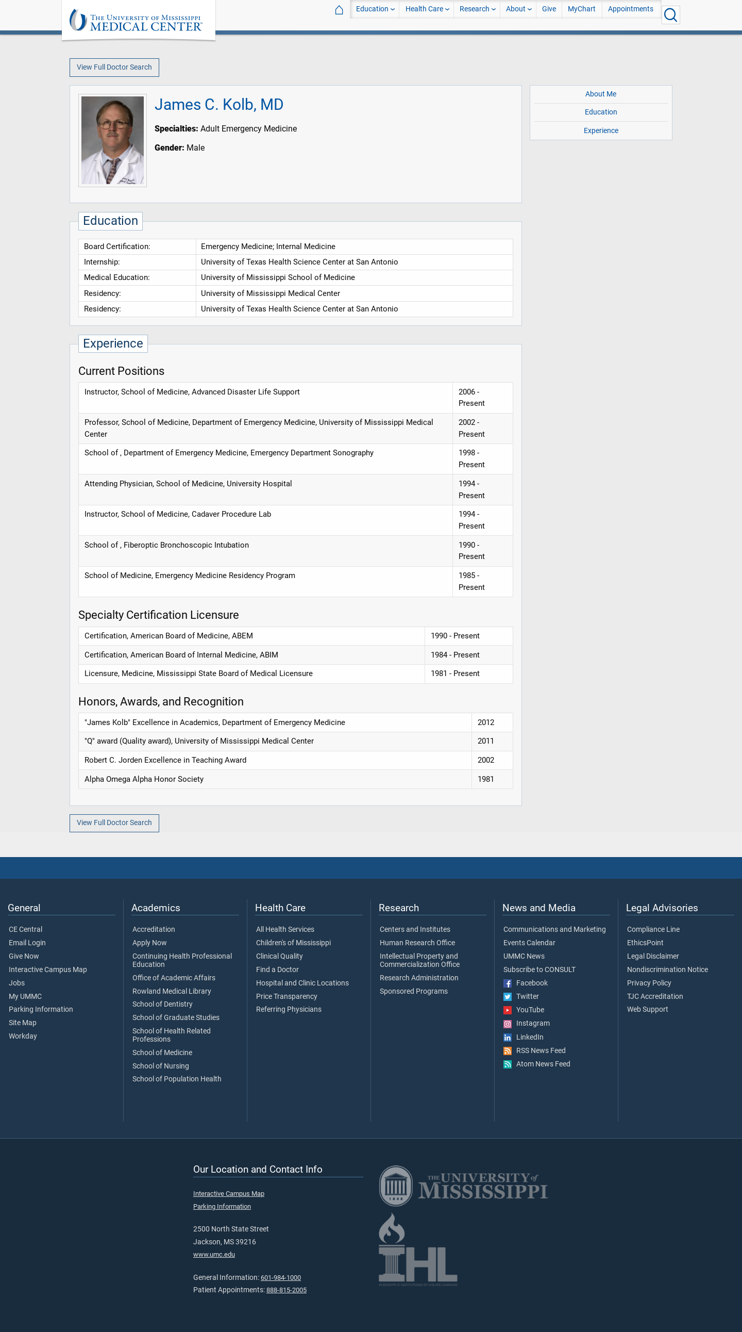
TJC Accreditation (655, 997)
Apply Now (149, 943)
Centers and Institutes (415, 930)
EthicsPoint (645, 943)
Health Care (424, 14)
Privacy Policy (649, 983)
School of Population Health (177, 1079)
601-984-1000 (281, 1277)
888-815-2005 (286, 1290)
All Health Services (285, 930)
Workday (23, 1036)
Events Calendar (529, 943)
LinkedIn (523, 1037)
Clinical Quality (279, 956)
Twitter (521, 997)
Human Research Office (417, 943)
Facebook (525, 983)
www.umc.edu (214, 1254)
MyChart (582, 14)
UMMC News (524, 956)
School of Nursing (160, 1066)
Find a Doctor (277, 970)
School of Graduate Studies (176, 1018)
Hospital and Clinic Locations (302, 983)
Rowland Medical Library (171, 992)
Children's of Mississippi (293, 943)
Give (549, 14)
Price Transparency (286, 997)
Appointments (630, 14)
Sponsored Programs (414, 992)
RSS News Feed (534, 1051)
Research (475, 14)
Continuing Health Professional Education (182, 960)
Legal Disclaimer (653, 956)
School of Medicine (162, 1053)
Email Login (27, 943)
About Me (600, 94)
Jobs (17, 983)
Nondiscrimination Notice (667, 970)
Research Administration (419, 978)
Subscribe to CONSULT (539, 970)
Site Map (23, 1023)
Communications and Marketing (554, 930)
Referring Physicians (289, 1010)
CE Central (25, 930)
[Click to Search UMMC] (671, 15)
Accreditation (153, 930)
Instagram (526, 1023)
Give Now (24, 956)
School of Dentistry (162, 1004)
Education (372, 14)
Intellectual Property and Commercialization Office (420, 960)
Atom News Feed (536, 1064)
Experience (601, 130)
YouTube (523, 1010)
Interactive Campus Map (48, 970)
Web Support (647, 1010)
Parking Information (41, 1010)
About (516, 14)
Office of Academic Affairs (173, 978)
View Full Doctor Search (114, 67)
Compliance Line (653, 930)
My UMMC (25, 997)
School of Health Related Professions (171, 1035)
